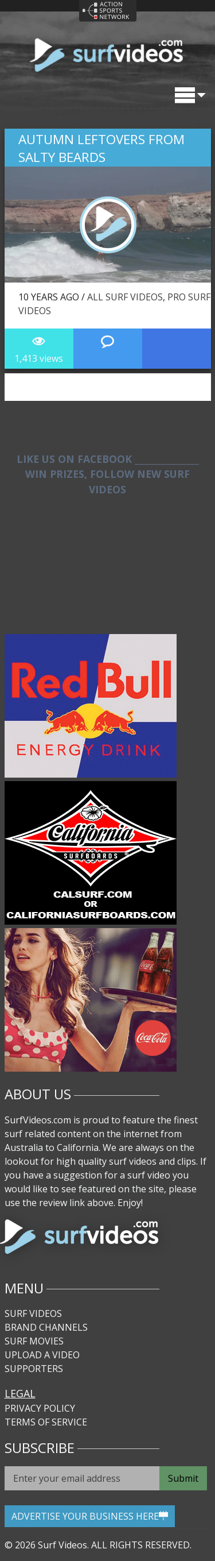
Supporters (34, 1368)
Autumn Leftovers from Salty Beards (101, 148)
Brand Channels (46, 1327)
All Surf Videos (125, 297)
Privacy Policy (40, 1408)
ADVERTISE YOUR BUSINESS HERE (89, 1516)
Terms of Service (46, 1422)
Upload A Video (42, 1355)
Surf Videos (33, 1313)
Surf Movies (34, 1341)
